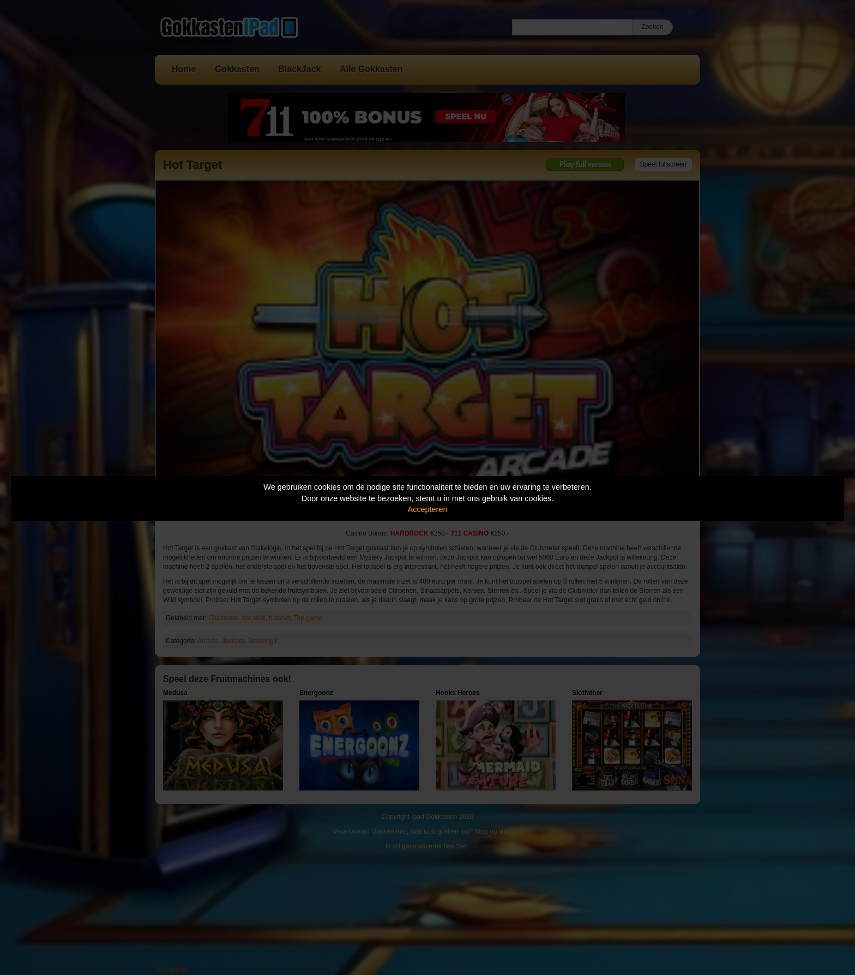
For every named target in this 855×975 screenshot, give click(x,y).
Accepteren (428, 509)
